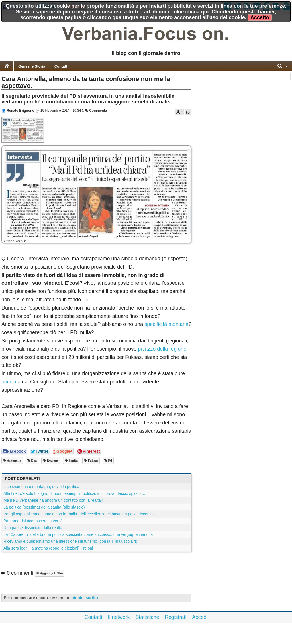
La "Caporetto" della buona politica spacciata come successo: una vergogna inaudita (78, 534)
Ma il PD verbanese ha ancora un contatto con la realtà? (53, 500)
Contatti (61, 66)
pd (109, 460)
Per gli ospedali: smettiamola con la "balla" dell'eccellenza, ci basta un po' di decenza (78, 514)
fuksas (92, 460)
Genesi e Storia (31, 66)
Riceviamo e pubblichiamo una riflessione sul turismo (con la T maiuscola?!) (70, 541)
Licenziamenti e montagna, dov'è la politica (41, 486)
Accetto (259, 17)
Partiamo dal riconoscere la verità (33, 521)
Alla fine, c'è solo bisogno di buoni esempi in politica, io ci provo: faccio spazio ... (74, 493)
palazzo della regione (162, 349)
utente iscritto (85, 597)
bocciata (11, 382)
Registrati (176, 617)
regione (52, 460)
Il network (119, 617)
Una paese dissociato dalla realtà (32, 527)
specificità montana (166, 324)
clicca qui (197, 12)
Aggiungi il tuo (51, 573)
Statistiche (147, 617)
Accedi (200, 617)
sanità (73, 460)
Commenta (96, 111)
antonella (13, 460)
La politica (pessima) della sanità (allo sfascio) (44, 507)
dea (33, 460)
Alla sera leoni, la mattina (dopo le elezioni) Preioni (48, 548)
